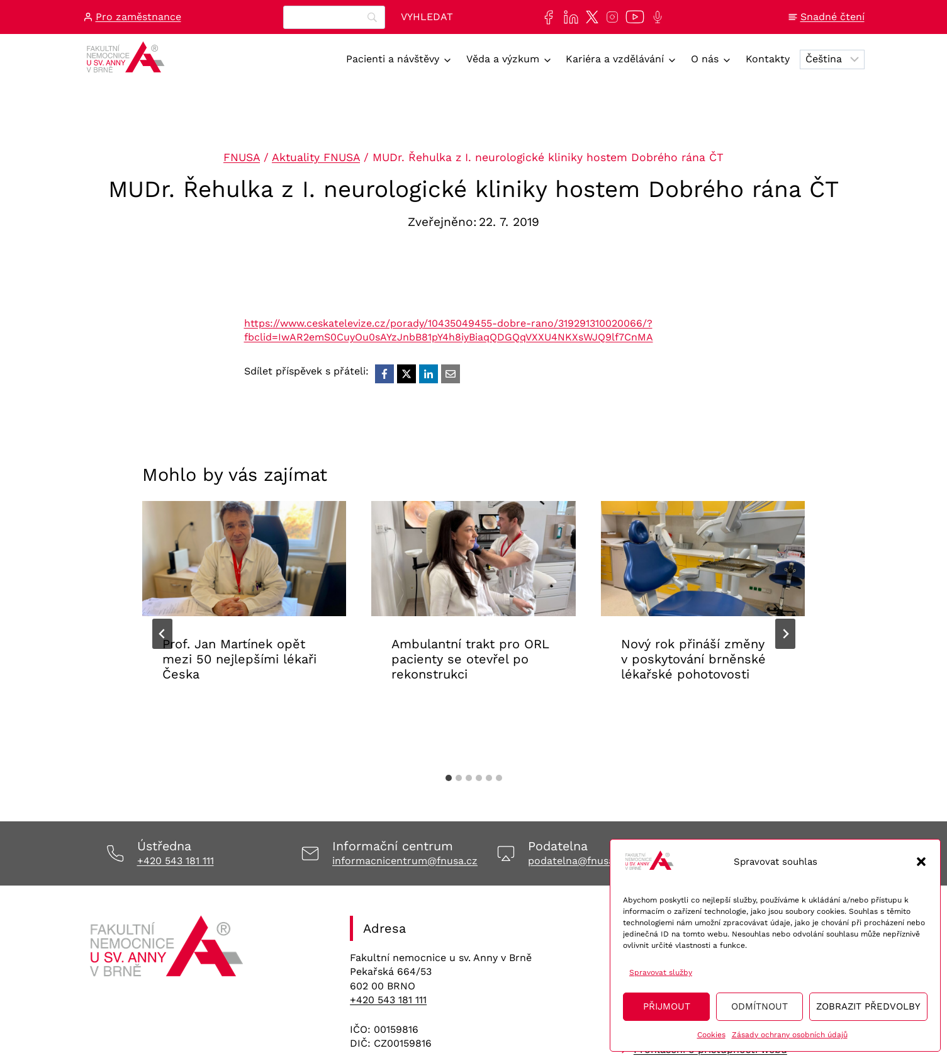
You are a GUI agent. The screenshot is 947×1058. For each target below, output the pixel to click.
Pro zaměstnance (138, 17)
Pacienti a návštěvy (392, 59)
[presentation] (244, 558)
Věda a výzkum (502, 59)
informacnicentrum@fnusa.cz (405, 861)
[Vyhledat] (427, 17)
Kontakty (768, 59)
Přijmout (666, 1006)
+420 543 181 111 (175, 861)
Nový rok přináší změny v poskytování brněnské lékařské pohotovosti (693, 659)
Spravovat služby (660, 972)
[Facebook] (384, 373)
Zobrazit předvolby (868, 1006)
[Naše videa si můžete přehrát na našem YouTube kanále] (632, 17)
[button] (921, 861)
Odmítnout (759, 1006)
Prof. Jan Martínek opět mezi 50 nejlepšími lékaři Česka (239, 659)
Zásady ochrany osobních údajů (790, 1034)
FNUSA (241, 157)
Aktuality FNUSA (316, 157)
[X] (406, 373)
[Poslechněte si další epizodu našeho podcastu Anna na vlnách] (655, 17)
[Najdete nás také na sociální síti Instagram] (610, 17)
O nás (705, 59)
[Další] (785, 634)
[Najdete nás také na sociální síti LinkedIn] (568, 17)
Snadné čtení (832, 17)
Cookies (711, 1034)
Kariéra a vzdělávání (615, 59)
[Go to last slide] (162, 634)
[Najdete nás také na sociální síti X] (589, 17)
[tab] (448, 778)
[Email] (450, 373)
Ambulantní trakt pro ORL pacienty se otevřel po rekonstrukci (470, 659)
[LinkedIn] (428, 373)
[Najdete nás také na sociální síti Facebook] (545, 17)
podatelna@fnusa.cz (578, 861)
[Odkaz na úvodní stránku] (168, 950)
